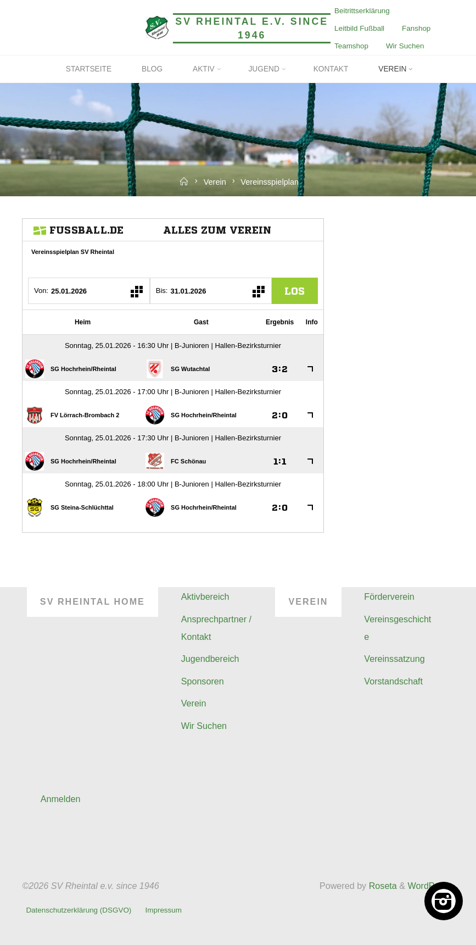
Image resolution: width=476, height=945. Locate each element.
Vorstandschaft (393, 681)
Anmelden (61, 799)
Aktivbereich (205, 596)
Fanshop (416, 28)
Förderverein (389, 596)
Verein (215, 182)
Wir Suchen (405, 46)
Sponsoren (202, 681)
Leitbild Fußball (359, 28)
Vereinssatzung (394, 659)
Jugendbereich (210, 659)
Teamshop (351, 46)
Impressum (163, 910)
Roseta (381, 886)
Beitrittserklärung (362, 11)
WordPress (430, 886)
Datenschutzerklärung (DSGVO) (78, 910)
